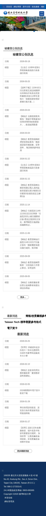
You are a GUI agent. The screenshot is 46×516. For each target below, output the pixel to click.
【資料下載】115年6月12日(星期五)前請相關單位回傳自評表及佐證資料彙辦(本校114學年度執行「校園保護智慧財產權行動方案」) (30, 95)
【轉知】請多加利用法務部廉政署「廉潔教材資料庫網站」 (29, 373)
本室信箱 (8, 498)
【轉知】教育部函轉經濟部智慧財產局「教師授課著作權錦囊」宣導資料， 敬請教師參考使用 (30, 144)
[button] (37, 13)
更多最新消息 (23, 451)
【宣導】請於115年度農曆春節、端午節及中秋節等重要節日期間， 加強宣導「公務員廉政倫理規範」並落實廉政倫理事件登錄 (30, 435)
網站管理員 (9, 501)
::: (4, 7)
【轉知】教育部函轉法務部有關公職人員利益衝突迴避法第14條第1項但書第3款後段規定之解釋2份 (30, 190)
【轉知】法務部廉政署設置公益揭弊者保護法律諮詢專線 (29, 285)
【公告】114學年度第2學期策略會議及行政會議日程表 (30, 168)
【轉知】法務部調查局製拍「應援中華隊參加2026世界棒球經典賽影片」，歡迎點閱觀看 (30, 120)
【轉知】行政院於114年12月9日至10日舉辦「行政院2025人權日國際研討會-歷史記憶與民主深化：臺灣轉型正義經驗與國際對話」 (30, 218)
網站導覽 (17, 7)
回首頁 (9, 7)
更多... (23, 297)
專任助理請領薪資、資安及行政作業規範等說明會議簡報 (29, 410)
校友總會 (35, 7)
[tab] (34, 31)
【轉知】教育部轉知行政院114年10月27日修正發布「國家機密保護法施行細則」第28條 (29, 243)
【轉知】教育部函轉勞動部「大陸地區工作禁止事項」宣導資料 (29, 265)
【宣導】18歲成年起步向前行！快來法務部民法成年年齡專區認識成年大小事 (30, 351)
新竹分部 (26, 7)
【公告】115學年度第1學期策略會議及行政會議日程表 (30, 70)
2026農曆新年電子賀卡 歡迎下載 (30, 391)
